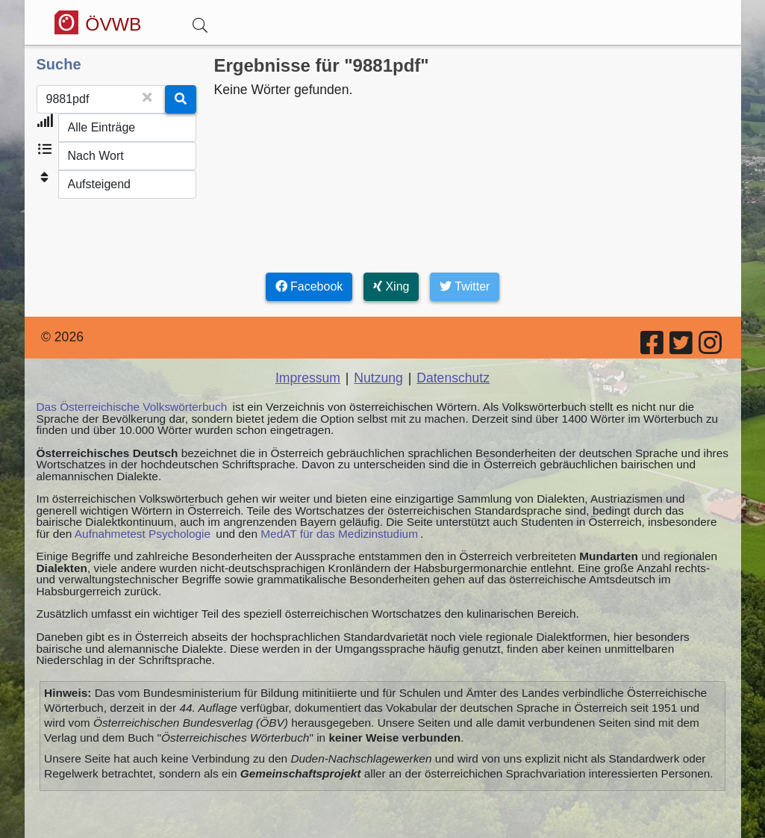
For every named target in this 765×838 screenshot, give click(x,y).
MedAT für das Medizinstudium (339, 533)
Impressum (307, 377)
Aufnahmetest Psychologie (142, 533)
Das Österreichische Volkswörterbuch (132, 406)
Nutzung (378, 377)
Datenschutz (453, 377)
